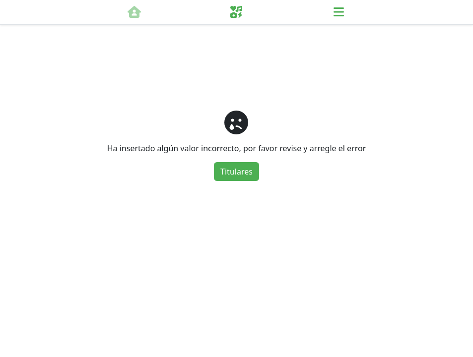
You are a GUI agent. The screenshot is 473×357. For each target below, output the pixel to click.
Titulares (236, 171)
